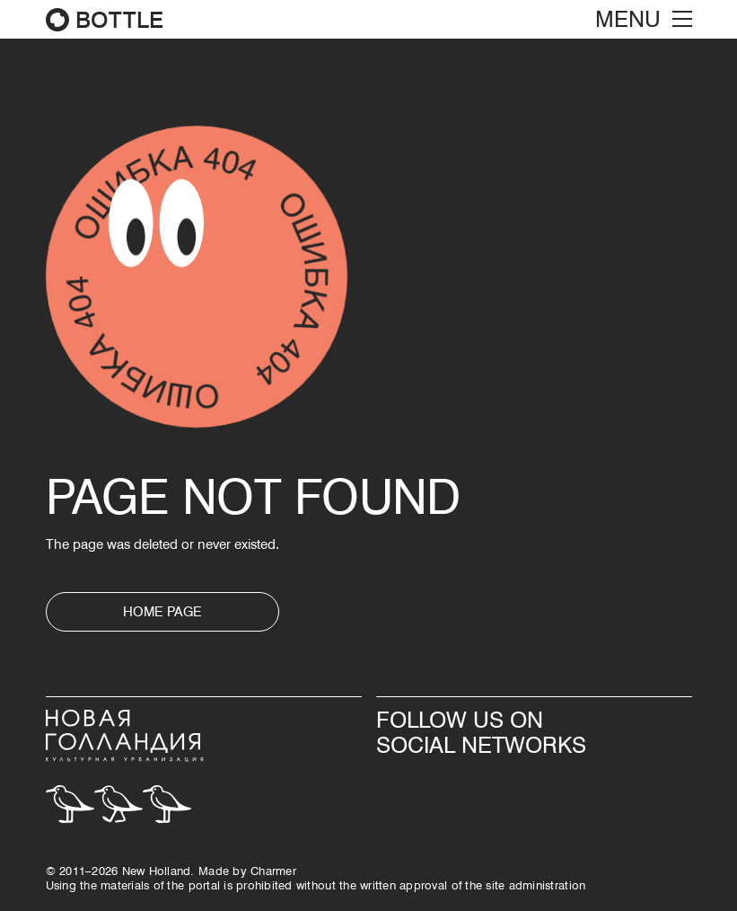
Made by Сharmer (247, 870)
